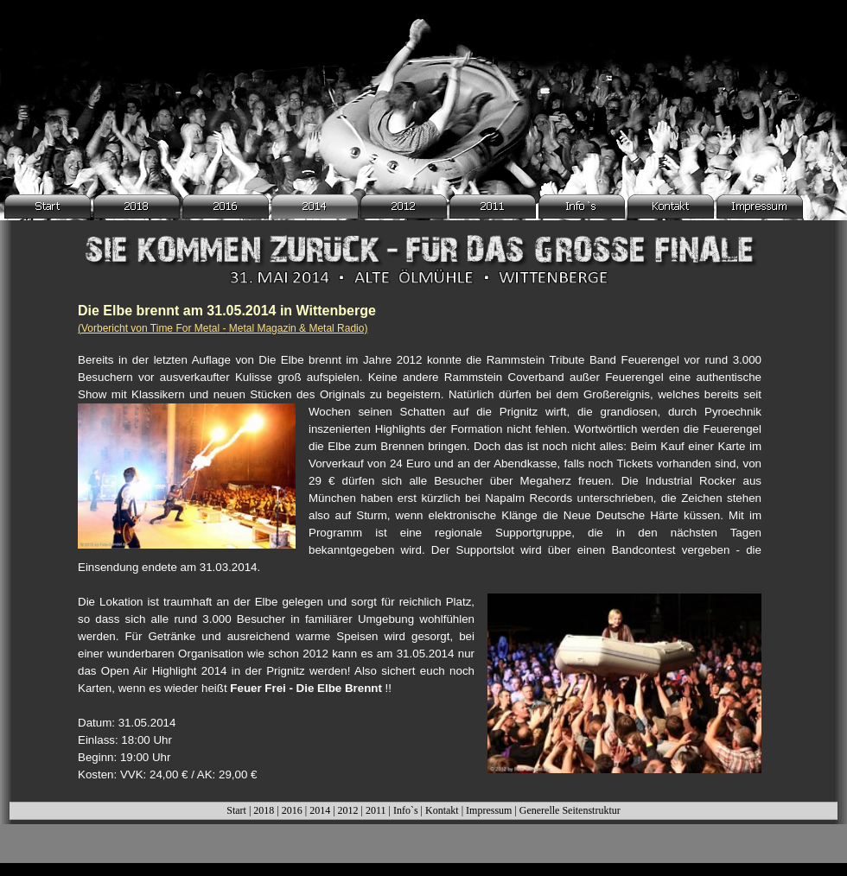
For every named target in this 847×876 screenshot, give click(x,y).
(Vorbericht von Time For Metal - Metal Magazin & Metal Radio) (222, 328)
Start (236, 810)
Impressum (489, 810)
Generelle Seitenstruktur (570, 810)
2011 (376, 810)
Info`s (405, 810)
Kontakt (442, 810)
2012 (348, 810)
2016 (292, 810)
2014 (319, 810)
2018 (263, 810)
